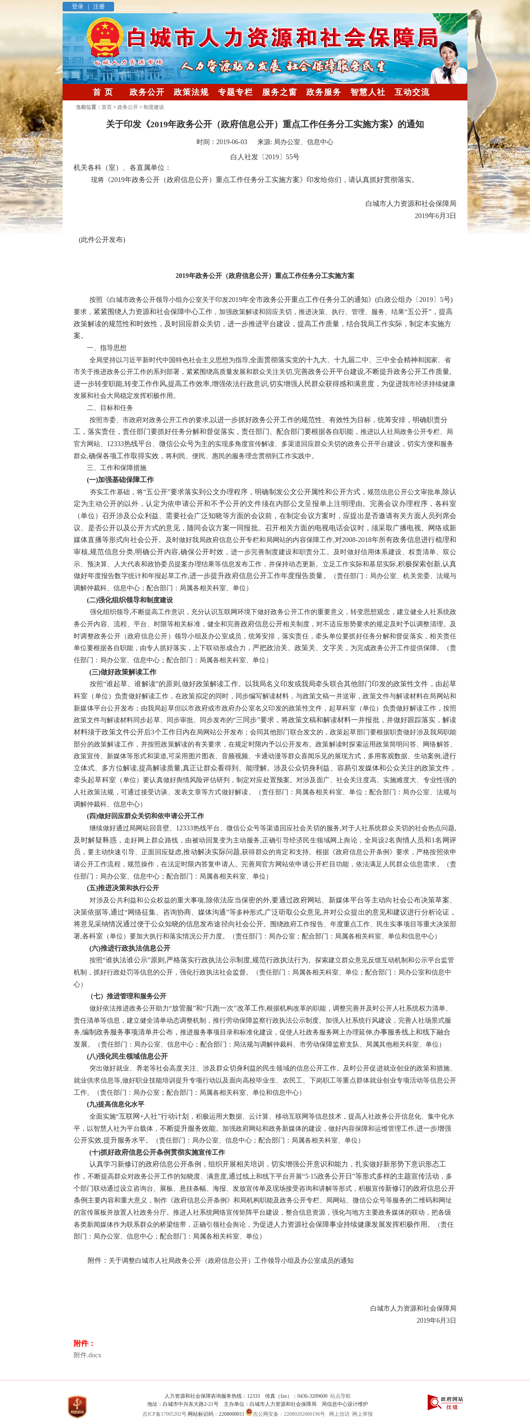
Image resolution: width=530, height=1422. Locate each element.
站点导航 (339, 1396)
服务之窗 (279, 92)
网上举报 (362, 1414)
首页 (107, 107)
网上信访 (339, 1414)
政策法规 (191, 92)
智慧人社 (368, 92)
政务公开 (147, 92)
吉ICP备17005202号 (164, 1414)
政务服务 (324, 92)
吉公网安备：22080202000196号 (284, 1414)
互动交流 (412, 92)
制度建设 (154, 107)
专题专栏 (235, 92)
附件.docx (88, 1355)
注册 (98, 6)
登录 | (81, 6)
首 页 (103, 92)
